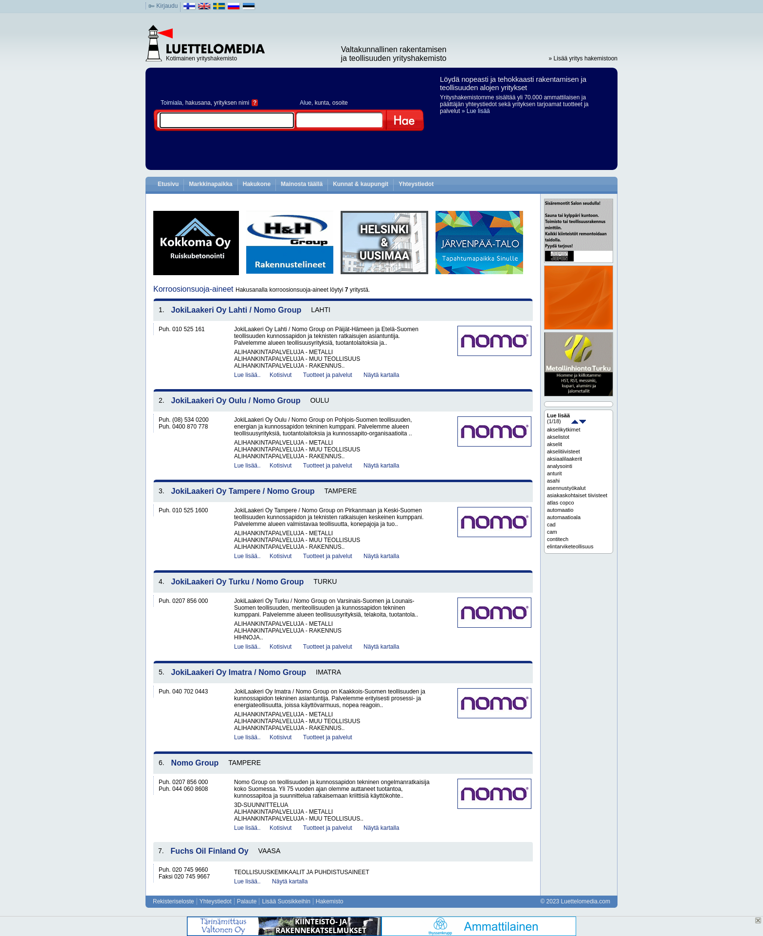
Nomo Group (195, 763)
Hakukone (257, 184)
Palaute (247, 901)
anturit (554, 473)
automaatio (560, 510)
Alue (305, 102)
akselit (554, 444)
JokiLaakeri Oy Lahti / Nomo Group (236, 310)
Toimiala (171, 102)
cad (551, 524)
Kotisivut (280, 375)
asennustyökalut (566, 488)
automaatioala (564, 517)
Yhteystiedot (416, 184)
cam (552, 532)
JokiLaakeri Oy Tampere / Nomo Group (243, 491)
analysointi (559, 466)
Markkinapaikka (210, 184)
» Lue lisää (476, 111)
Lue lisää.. (247, 375)
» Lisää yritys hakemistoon (583, 58)
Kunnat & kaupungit (360, 184)
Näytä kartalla (381, 375)
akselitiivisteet (563, 451)
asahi (553, 481)
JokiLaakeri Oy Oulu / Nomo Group (236, 400)
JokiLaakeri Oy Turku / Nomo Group (237, 582)
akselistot (558, 437)
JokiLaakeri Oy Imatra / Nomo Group (238, 672)
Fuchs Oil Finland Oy (210, 851)
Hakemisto (330, 901)
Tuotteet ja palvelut (327, 375)
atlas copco (560, 502)
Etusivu (168, 184)
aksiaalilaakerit (564, 459)
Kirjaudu (167, 5)
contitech (557, 539)
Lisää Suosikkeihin (286, 901)
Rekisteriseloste (173, 901)
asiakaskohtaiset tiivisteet (577, 495)
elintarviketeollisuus (570, 546)
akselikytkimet (563, 429)
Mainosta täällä (302, 184)
